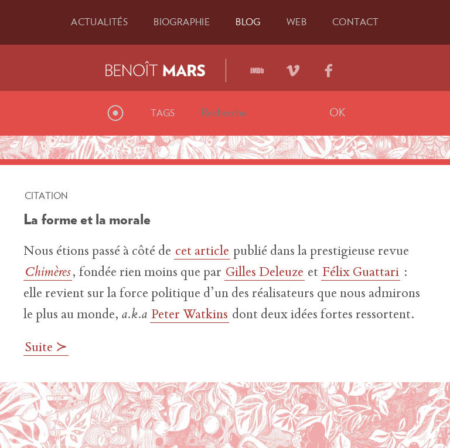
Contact (355, 22)
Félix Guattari (360, 273)
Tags (163, 113)
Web (296, 22)
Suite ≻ (46, 348)
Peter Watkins (189, 315)
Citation (46, 195)
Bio (182, 22)
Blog (248, 22)
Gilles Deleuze (265, 273)
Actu (99, 22)
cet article (202, 252)
